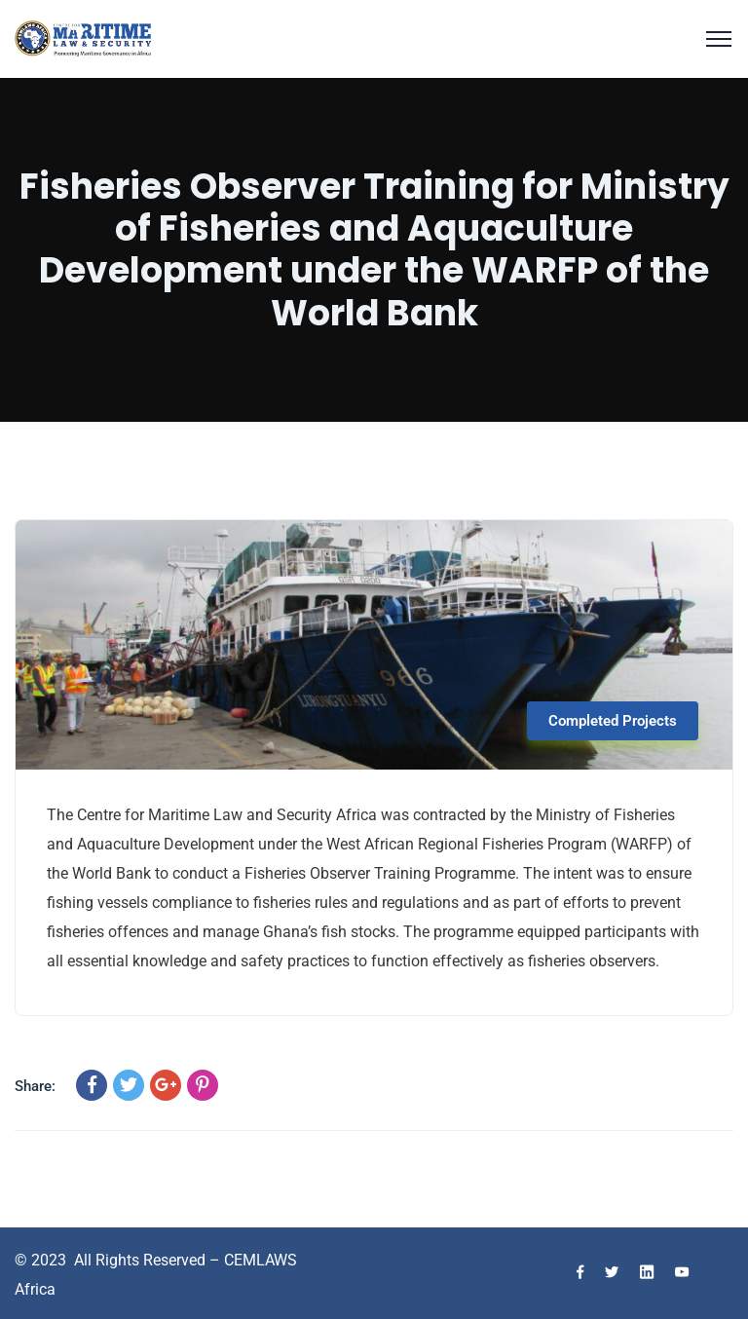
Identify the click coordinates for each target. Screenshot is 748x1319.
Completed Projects (612, 721)
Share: (35, 1086)
